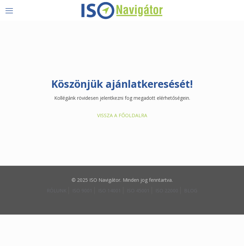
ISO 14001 (109, 190)
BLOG (190, 190)
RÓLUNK (56, 190)
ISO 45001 (138, 190)
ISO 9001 (82, 190)
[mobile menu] (9, 10)
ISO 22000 (166, 190)
